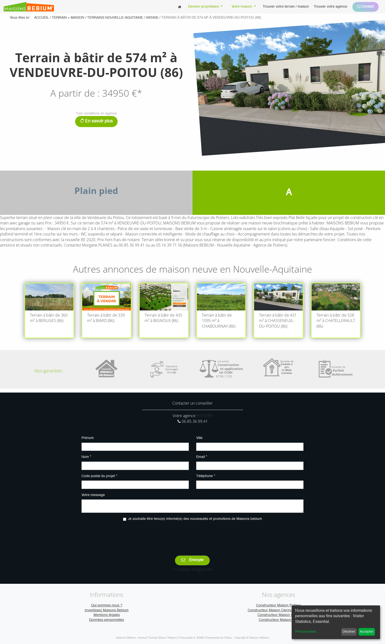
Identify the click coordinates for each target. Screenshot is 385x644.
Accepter (366, 631)
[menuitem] (179, 7)
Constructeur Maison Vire (278, 620)
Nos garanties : (49, 371)
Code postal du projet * (99, 476)
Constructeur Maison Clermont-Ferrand (278, 610)
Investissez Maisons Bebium (107, 610)
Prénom (88, 438)
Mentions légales (107, 615)
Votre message (93, 495)
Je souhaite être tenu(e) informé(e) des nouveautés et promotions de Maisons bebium (195, 519)
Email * (201, 457)
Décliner (349, 631)
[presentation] (192, 534)
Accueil (41, 17)
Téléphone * (205, 476)
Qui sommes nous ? (106, 605)
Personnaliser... (307, 631)
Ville (199, 438)
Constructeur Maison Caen (278, 615)
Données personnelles (106, 620)
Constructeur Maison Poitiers (278, 605)
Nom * (86, 457)
